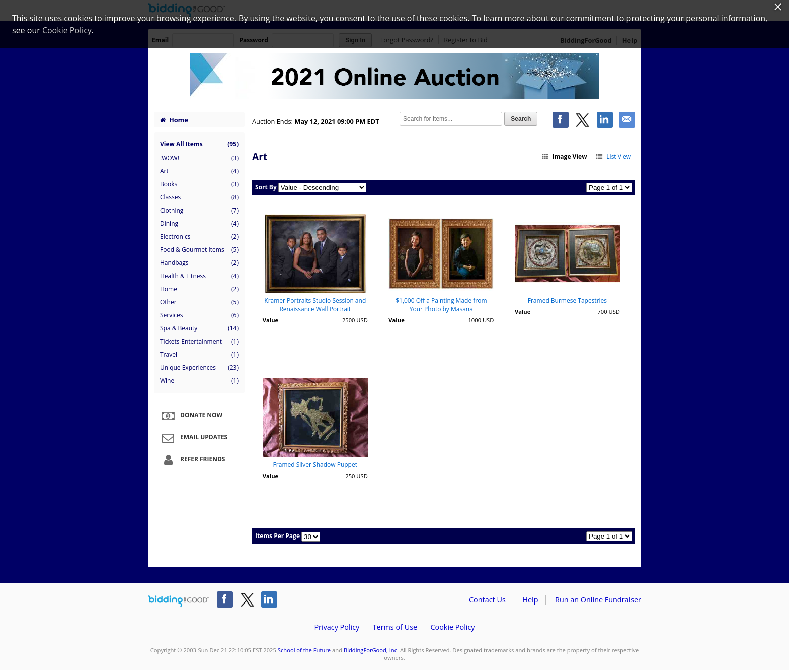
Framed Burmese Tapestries (567, 300)
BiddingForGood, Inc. (371, 650)
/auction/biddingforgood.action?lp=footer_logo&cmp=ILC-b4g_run (178, 601)
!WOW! (199, 158)
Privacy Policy (336, 627)
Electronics (199, 237)
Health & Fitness (199, 276)
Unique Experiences (199, 368)
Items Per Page (277, 535)
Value (270, 320)
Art (199, 171)
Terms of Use (395, 627)
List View (613, 156)
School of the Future (304, 650)
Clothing (199, 211)
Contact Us (487, 600)
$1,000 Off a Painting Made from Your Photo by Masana (441, 304)
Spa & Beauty (199, 328)
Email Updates (193, 438)
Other (199, 302)
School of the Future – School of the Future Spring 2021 (394, 76)
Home (174, 119)
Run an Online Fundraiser (598, 600)
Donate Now (190, 416)
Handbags (199, 263)
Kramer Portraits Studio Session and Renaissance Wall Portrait (315, 304)
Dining (199, 224)
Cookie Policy (452, 627)
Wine (199, 381)
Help (530, 600)
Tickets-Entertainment (199, 342)
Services (199, 315)
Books (199, 184)
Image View (564, 156)
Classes (199, 197)
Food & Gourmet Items (199, 250)
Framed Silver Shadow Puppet (315, 464)
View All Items (199, 144)
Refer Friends (192, 460)
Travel (199, 355)
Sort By (266, 187)
